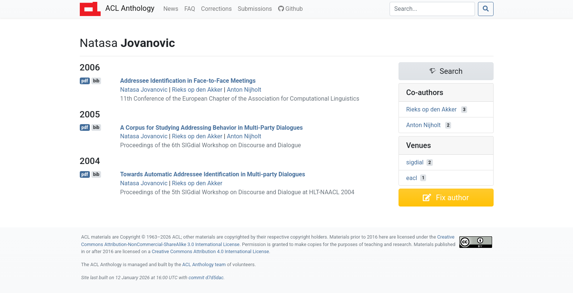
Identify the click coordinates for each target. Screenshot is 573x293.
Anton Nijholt (244, 89)
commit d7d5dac (206, 277)
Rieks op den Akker (197, 89)
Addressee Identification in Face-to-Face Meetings (187, 80)
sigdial (415, 162)
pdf (84, 81)
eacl (411, 177)
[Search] (432, 9)
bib (96, 81)
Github (290, 8)
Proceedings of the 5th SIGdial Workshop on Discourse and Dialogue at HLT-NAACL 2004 (237, 192)
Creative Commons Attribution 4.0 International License (210, 251)
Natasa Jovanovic (143, 89)
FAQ (191, 8)
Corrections (217, 8)
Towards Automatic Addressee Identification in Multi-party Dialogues (212, 174)
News (172, 8)
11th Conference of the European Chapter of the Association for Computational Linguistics (239, 98)
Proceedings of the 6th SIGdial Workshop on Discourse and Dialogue (210, 145)
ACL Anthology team (204, 264)
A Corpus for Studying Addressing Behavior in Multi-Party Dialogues (211, 127)
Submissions (256, 8)
